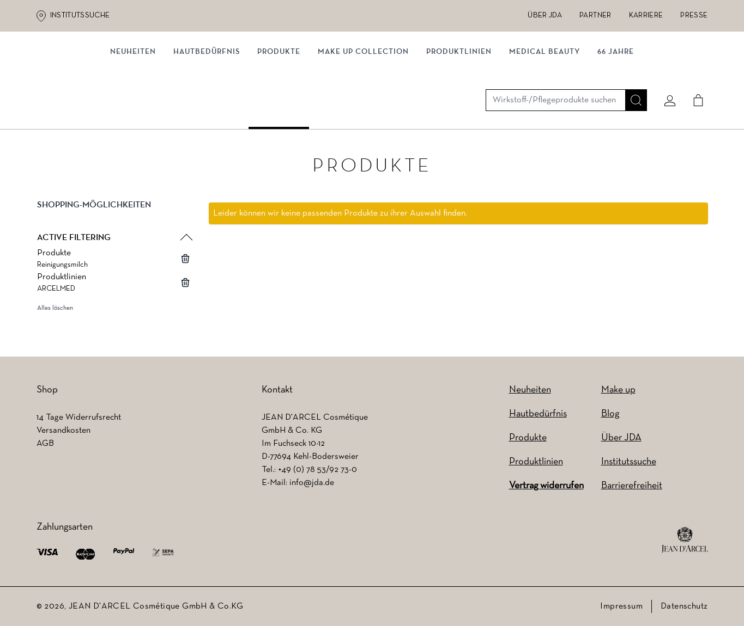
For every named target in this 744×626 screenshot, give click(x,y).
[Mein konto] (666, 69)
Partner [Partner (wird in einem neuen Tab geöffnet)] (595, 15)
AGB (45, 443)
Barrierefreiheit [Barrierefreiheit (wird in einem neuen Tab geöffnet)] (631, 485)
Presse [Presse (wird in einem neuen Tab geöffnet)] (693, 15)
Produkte (278, 112)
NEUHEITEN (133, 112)
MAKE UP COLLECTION (363, 112)
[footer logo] (685, 540)
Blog (610, 414)
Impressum (621, 606)
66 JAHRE (615, 112)
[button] (114, 217)
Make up (618, 390)
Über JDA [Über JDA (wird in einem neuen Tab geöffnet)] (545, 15)
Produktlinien (459, 112)
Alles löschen (55, 311)
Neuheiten (530, 390)
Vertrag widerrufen (546, 485)
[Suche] (632, 69)
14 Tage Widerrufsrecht (79, 417)
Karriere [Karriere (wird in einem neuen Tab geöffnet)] (646, 15)
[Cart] (694, 69)
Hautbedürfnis (206, 112)
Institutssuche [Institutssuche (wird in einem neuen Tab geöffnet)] (80, 15)
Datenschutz (684, 606)
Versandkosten (63, 430)
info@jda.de (311, 483)
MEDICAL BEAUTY (544, 112)
